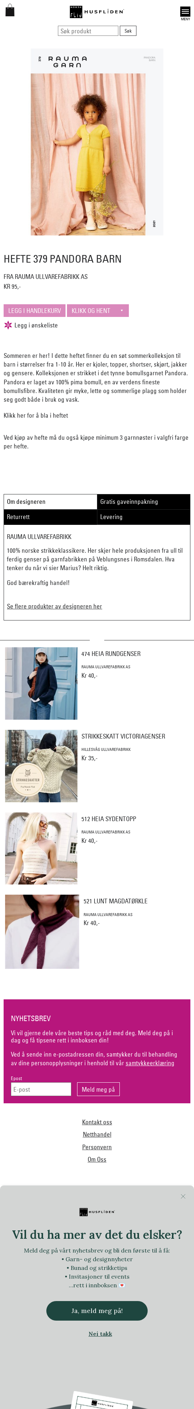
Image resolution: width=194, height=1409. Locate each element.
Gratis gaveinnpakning (129, 501)
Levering (111, 516)
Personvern (97, 1147)
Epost (16, 1078)
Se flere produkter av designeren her (54, 606)
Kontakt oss (97, 1122)
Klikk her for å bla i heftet (36, 415)
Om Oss (97, 1159)
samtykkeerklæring (150, 1063)
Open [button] (185, 12)
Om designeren (26, 501)
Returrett (18, 516)
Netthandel (97, 1134)
